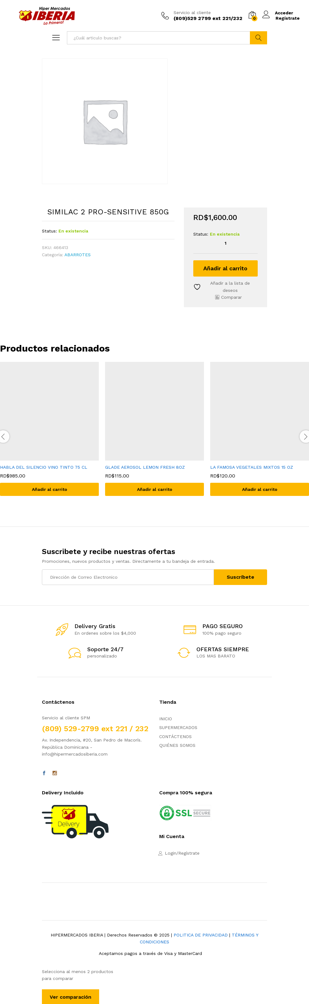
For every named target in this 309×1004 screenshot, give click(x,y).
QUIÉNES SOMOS (177, 745)
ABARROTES (77, 254)
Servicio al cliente (192, 12)
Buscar (258, 37)
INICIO (165, 718)
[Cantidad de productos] (225, 243)
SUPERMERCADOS (178, 727)
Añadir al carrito (225, 268)
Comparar (231, 297)
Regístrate (288, 18)
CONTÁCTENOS (175, 736)
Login (170, 853)
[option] (154, 433)
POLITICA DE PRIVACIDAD (201, 934)
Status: (49, 230)
